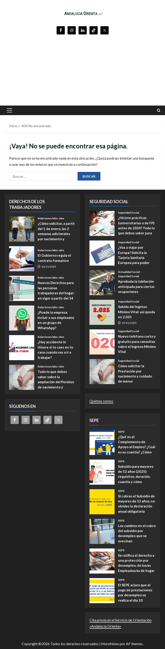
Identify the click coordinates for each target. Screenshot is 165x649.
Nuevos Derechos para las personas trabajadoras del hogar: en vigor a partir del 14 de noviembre (21, 288)
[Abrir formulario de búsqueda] (158, 110)
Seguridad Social (128, 212)
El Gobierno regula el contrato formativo (21, 258)
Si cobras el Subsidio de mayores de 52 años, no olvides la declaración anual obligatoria (102, 501)
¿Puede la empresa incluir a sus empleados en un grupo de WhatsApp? (21, 318)
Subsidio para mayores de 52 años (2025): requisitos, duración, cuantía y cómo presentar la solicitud (102, 472)
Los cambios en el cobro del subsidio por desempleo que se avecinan (102, 531)
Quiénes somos (101, 401)
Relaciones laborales (51, 218)
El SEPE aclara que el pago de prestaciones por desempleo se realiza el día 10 (102, 590)
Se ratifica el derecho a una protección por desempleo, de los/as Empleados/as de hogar (102, 561)
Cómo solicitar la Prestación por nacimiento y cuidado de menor (102, 371)
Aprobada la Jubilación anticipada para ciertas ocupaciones (102, 282)
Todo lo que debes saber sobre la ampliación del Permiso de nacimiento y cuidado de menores (21, 377)
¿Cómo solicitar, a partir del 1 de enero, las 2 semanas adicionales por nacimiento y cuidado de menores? (21, 229)
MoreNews (110, 643)
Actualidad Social (129, 272)
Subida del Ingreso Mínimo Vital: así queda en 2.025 (102, 312)
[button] (9, 110)
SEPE (121, 431)
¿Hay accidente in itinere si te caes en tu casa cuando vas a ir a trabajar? (21, 347)
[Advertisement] (82, 69)
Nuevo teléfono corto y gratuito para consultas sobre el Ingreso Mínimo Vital (102, 341)
